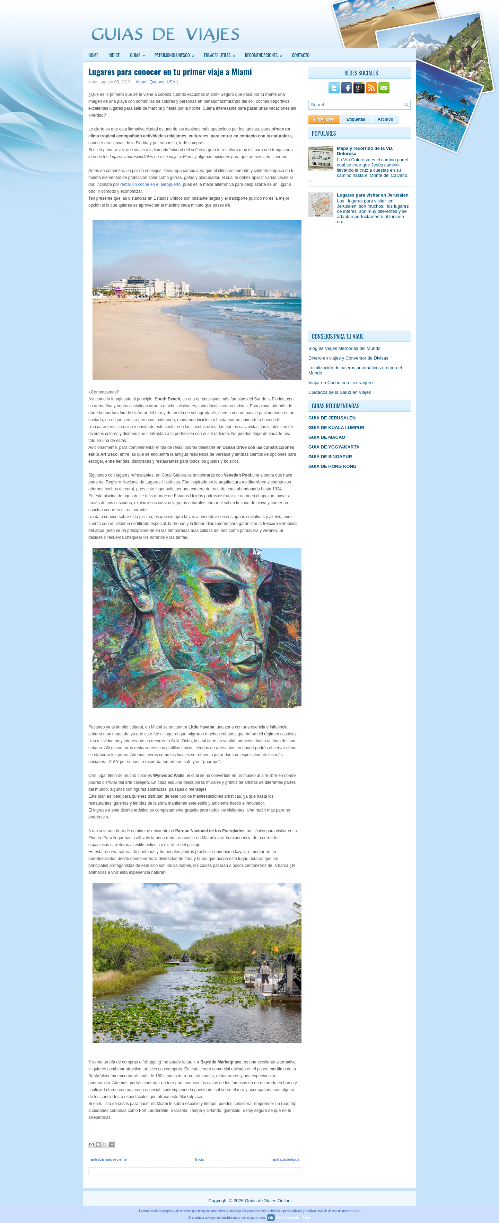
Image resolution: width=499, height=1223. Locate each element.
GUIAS (139, 53)
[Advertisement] (360, 281)
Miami (141, 82)
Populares (324, 119)
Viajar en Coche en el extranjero (340, 382)
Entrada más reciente (108, 1159)
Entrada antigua (285, 1159)
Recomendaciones (266, 53)
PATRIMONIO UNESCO (177, 53)
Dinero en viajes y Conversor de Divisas (348, 358)
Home (93, 55)
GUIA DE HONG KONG (332, 466)
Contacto (301, 55)
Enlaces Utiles (222, 53)
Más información (288, 1218)
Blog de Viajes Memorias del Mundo (344, 348)
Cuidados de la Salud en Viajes (339, 392)
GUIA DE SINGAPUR (330, 456)
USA (171, 82)
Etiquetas (356, 119)
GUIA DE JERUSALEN (332, 417)
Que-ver (157, 82)
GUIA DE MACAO (326, 437)
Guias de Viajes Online (267, 1200)
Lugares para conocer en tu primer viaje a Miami (170, 71)
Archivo (385, 119)
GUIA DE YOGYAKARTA (333, 447)
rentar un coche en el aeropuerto (150, 184)
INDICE (114, 55)
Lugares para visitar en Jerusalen (373, 195)
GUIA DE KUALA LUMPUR (336, 427)
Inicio (199, 1159)
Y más (306, 1218)
